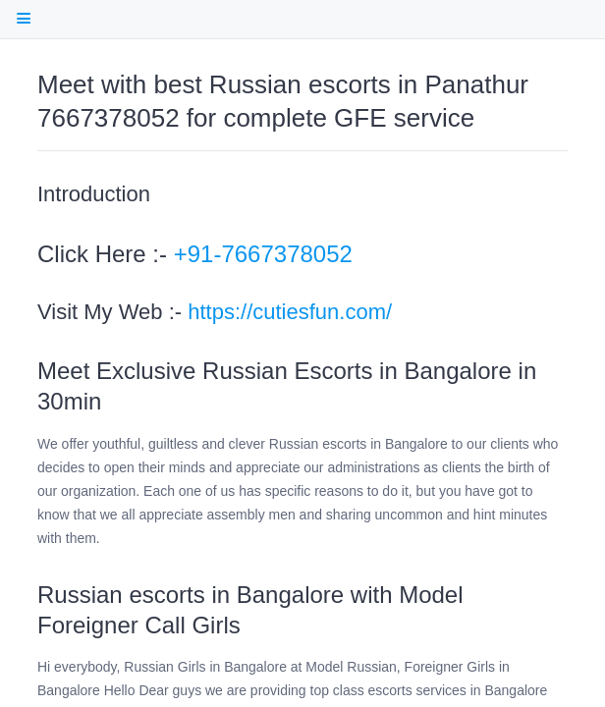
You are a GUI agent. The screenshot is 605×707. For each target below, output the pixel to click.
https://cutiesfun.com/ (290, 311)
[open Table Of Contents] (23, 18)
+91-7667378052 (263, 254)
